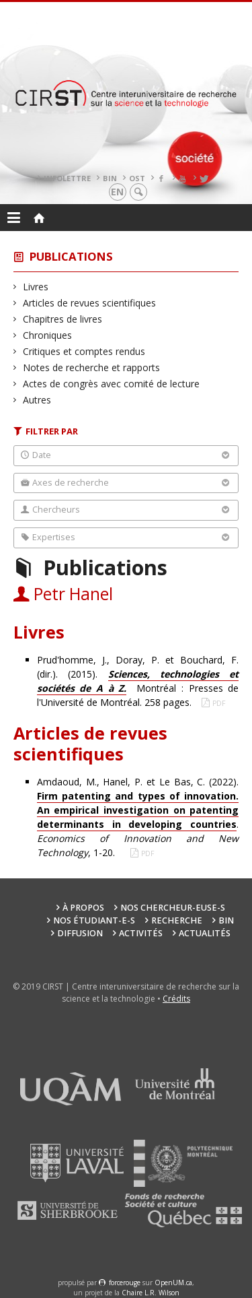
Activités (141, 933)
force (124, 1282)
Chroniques (48, 335)
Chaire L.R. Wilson (150, 1292)
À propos (83, 907)
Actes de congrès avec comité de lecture (112, 383)
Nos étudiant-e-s (94, 920)
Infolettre (67, 178)
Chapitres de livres (63, 319)
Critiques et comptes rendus (84, 351)
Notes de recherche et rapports (92, 367)
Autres (37, 399)
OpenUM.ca (173, 1282)
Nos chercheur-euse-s (172, 907)
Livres (36, 286)
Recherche (176, 920)
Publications (71, 256)
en (117, 191)
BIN (110, 178)
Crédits (176, 998)
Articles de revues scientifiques (90, 302)
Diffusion (80, 933)
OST (137, 178)
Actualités (204, 933)
